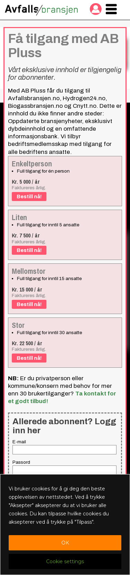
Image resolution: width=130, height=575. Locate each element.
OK (65, 543)
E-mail (19, 441)
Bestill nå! (29, 196)
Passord (21, 462)
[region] (65, 524)
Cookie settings (65, 561)
